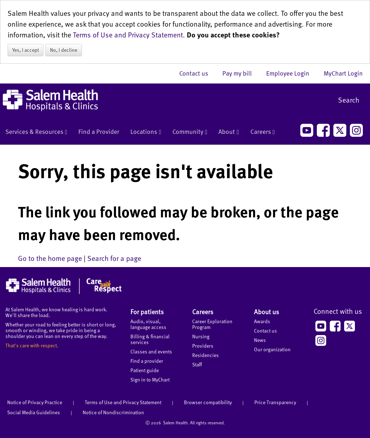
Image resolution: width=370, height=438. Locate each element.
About (228, 132)
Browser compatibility (208, 402)
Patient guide (144, 370)
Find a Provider (98, 131)
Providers (202, 345)
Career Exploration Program (212, 324)
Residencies (205, 355)
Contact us (197, 73)
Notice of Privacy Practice (34, 402)
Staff (197, 364)
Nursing (200, 336)
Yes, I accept (25, 50)
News (260, 340)
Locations (145, 132)
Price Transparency (275, 402)
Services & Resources (36, 132)
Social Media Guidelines (33, 412)
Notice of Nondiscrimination (113, 412)
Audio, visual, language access (148, 324)
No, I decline (63, 50)
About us (266, 311)
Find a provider (146, 361)
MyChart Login (343, 73)
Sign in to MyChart (150, 379)
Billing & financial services (150, 339)
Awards (262, 321)
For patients (147, 311)
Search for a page (114, 258)
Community (189, 132)
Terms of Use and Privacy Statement (128, 34)
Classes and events (151, 351)
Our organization (272, 349)
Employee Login (291, 73)
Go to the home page (50, 258)
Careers (262, 132)
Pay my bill (240, 73)
